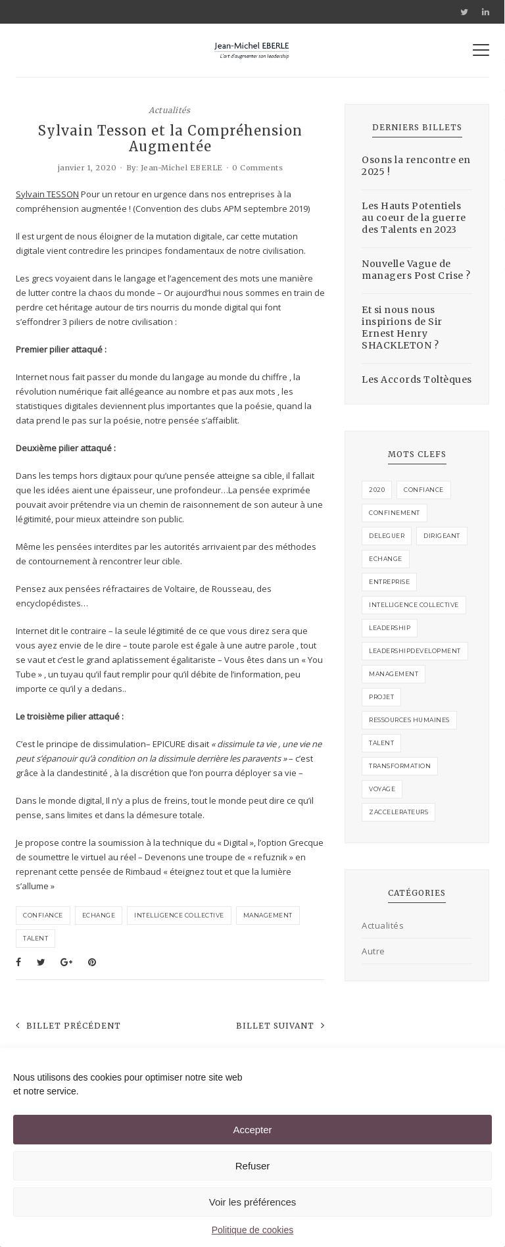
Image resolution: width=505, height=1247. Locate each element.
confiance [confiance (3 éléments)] (424, 489)
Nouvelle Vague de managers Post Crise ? (416, 269)
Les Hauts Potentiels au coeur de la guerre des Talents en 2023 (414, 217)
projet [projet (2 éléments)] (381, 696)
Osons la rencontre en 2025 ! (416, 166)
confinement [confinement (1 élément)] (394, 512)
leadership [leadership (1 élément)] (389, 627)
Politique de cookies (253, 1230)
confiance (43, 915)
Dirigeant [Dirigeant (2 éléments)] (441, 535)
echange (99, 915)
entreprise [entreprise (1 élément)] (389, 581)
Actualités (169, 110)
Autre (373, 951)
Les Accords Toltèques (417, 379)
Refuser (252, 1165)
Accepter (252, 1129)
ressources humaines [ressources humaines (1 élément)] (409, 719)
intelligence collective (179, 915)
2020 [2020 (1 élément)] (377, 489)
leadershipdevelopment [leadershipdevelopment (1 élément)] (415, 650)
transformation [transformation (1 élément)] (400, 766)
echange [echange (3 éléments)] (385, 558)
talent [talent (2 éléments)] (381, 742)
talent (35, 938)
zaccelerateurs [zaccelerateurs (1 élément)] (398, 812)
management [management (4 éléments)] (393, 673)
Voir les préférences (253, 1202)
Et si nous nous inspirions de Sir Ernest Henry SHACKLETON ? (402, 327)
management (268, 915)
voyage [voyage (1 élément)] (382, 789)
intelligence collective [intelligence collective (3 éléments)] (414, 604)
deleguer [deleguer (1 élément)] (386, 535)
